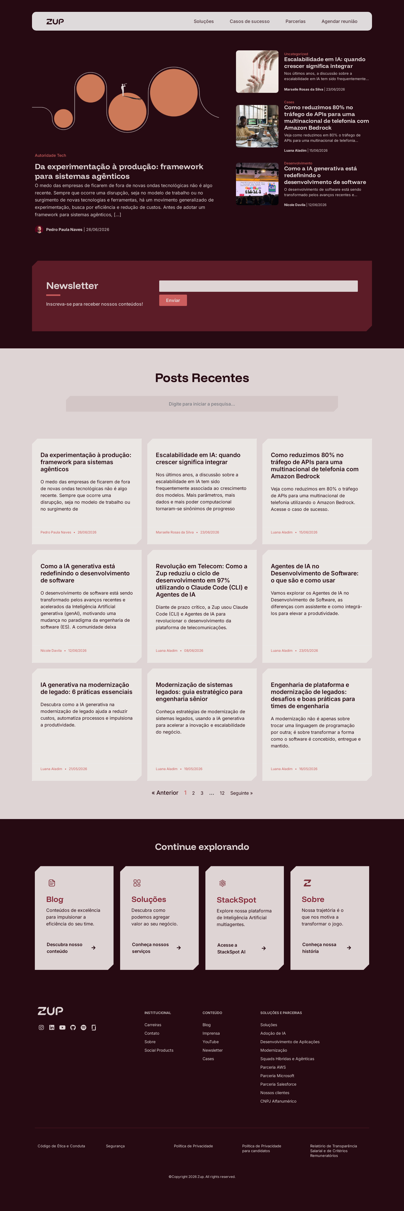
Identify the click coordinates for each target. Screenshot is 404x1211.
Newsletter (213, 1050)
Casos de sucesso (250, 21)
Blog (207, 1024)
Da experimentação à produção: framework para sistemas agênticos (86, 462)
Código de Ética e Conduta (61, 1146)
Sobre (150, 1041)
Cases (208, 1058)
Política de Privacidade (193, 1146)
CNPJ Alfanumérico (278, 1101)
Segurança (115, 1146)
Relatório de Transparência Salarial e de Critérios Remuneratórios (333, 1151)
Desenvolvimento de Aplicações (290, 1041)
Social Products (158, 1050)
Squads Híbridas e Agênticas (287, 1058)
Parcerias (296, 21)
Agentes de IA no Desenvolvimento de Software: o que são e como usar (315, 573)
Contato (151, 1033)
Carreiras (152, 1024)
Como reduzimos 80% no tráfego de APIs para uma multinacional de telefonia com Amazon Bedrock (315, 465)
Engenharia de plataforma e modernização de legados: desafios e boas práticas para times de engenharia (313, 695)
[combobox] (202, 404)
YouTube (211, 1041)
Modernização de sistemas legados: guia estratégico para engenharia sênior (199, 691)
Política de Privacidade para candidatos (261, 1148)
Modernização (273, 1050)
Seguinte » (241, 793)
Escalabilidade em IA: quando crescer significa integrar (198, 458)
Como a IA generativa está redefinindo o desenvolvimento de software (85, 573)
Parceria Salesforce (278, 1084)
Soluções (204, 21)
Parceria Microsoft (277, 1075)
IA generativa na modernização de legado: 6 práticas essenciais (87, 688)
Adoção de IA (273, 1033)
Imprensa (211, 1033)
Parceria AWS (273, 1067)
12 (222, 793)
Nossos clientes (274, 1092)
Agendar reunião (340, 21)
